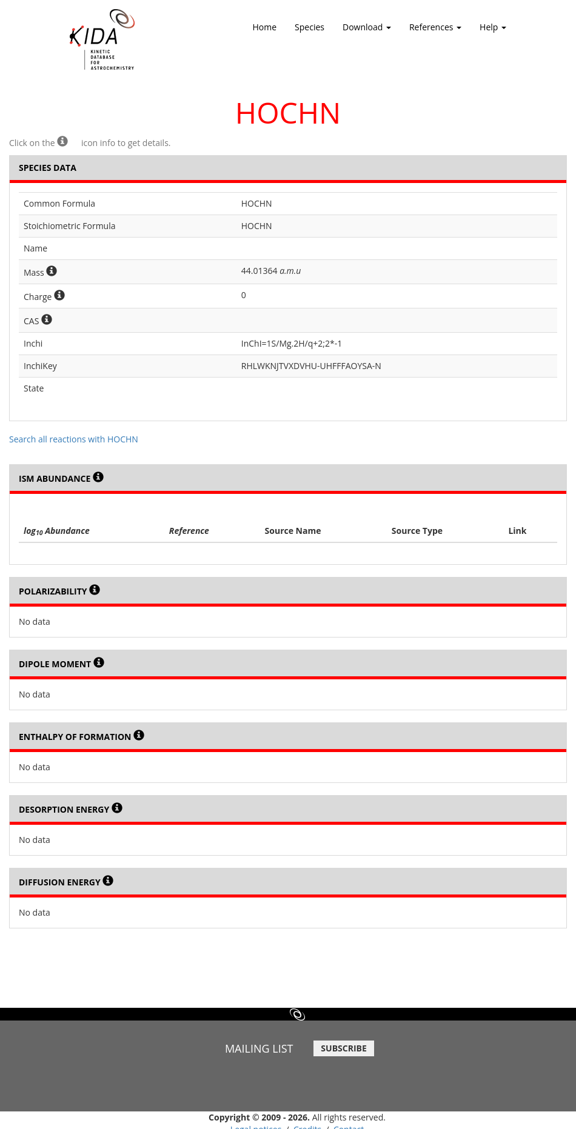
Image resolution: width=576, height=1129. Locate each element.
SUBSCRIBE (343, 1048)
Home (265, 27)
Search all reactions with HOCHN (73, 439)
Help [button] (493, 31)
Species (309, 27)
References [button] (435, 31)
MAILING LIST (259, 1048)
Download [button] (367, 31)
